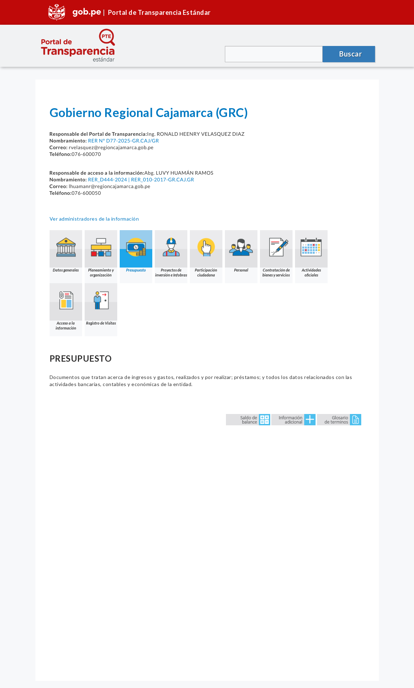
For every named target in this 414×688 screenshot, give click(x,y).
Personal (241, 251)
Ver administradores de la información (94, 219)
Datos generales (66, 251)
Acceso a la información (66, 306)
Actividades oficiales (311, 253)
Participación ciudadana (206, 253)
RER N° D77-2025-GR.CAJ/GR (123, 141)
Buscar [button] (350, 53)
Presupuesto (136, 251)
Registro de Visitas (101, 304)
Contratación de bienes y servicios (276, 253)
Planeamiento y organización (101, 253)
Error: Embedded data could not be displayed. (207, 534)
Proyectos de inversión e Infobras (171, 253)
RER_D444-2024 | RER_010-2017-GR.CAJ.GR (141, 179)
